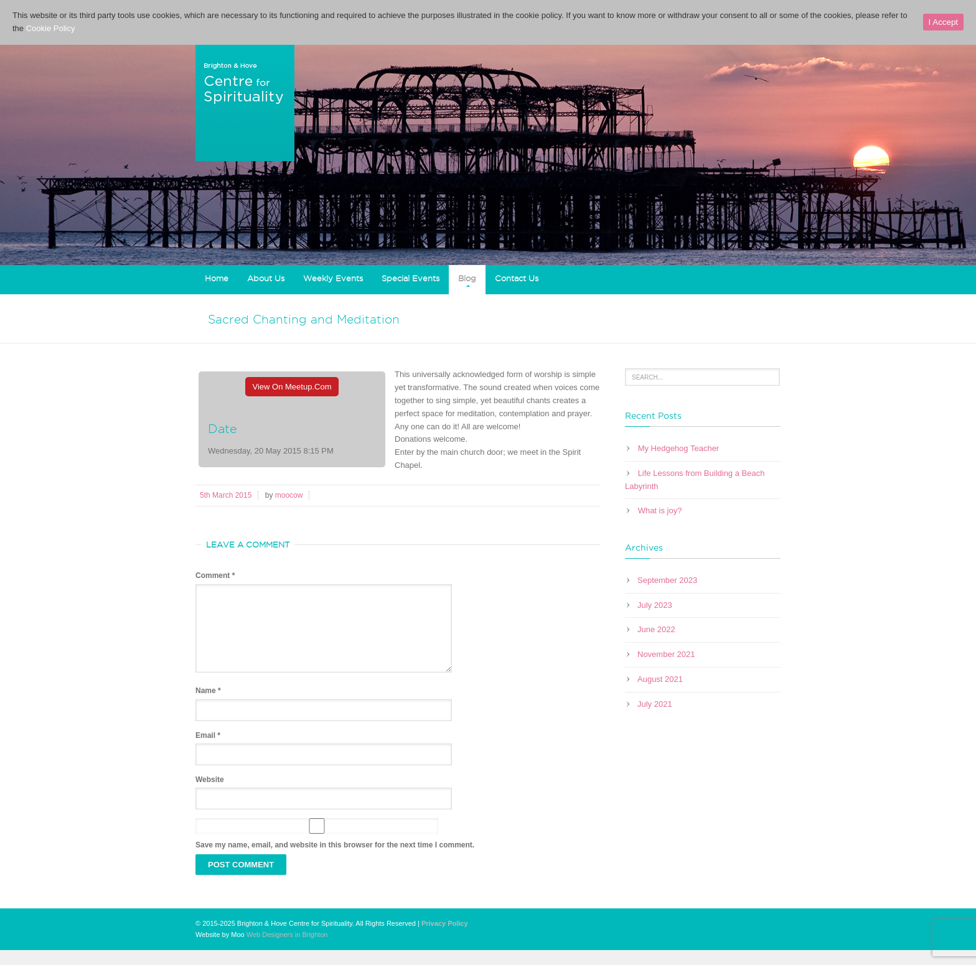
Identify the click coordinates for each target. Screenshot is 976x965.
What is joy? (660, 510)
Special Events (410, 278)
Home (216, 278)
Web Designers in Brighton (287, 949)
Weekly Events (333, 278)
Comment (215, 575)
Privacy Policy (444, 938)
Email (207, 750)
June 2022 (656, 629)
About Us (265, 278)
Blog (467, 278)
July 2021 (654, 704)
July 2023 (654, 605)
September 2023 (667, 580)
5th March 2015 (225, 495)
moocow (289, 495)
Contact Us (516, 278)
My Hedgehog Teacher (679, 448)
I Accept (943, 22)
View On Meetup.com (292, 386)
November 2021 (666, 654)
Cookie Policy (50, 28)
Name (208, 705)
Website (209, 794)
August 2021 (660, 679)
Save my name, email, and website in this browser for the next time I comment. (334, 859)
